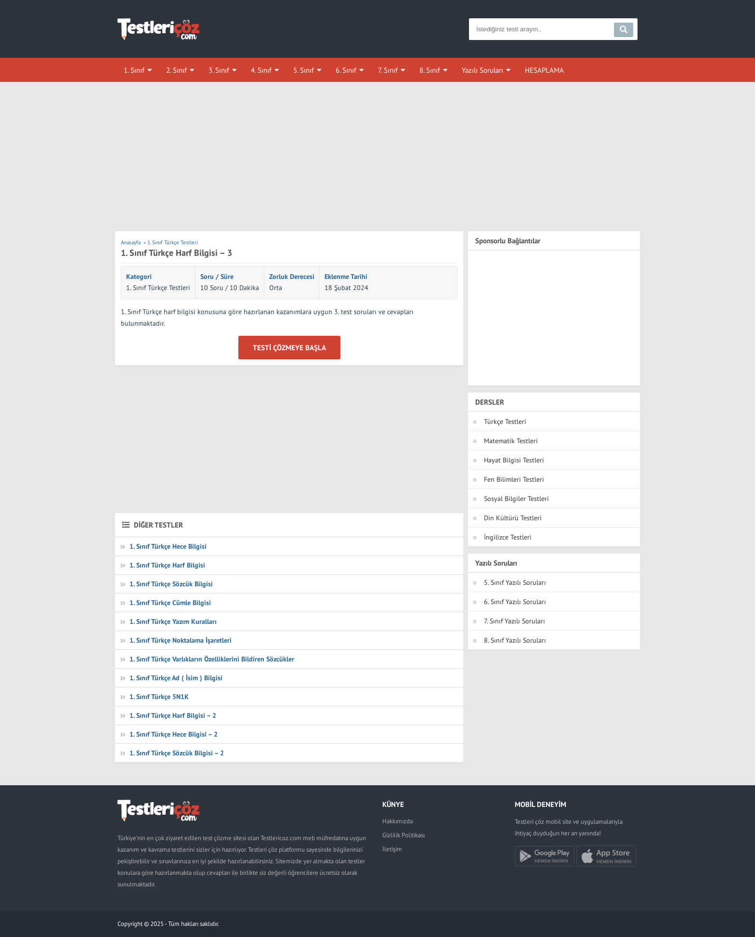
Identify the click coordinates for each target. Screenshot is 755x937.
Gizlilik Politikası (403, 835)
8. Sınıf (429, 70)
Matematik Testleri (511, 440)
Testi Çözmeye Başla (289, 347)
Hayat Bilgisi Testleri (514, 460)
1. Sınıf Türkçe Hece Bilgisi (168, 546)
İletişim (392, 849)
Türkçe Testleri (505, 421)
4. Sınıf (261, 70)
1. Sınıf (134, 70)
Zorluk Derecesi (291, 276)
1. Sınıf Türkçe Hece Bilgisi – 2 (174, 734)
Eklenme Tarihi (346, 276)
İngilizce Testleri (508, 537)
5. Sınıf (303, 70)
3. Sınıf (218, 70)
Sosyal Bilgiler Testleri (516, 498)
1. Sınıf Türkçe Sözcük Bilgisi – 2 (177, 753)
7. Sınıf (388, 70)
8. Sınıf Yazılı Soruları (515, 640)
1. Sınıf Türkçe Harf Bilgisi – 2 (173, 715)
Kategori (139, 276)
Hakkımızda (397, 821)
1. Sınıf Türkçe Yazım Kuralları (173, 621)
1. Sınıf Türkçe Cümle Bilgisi (170, 602)
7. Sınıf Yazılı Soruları (514, 621)
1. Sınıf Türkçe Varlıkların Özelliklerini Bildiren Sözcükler (212, 659)
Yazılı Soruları (482, 70)
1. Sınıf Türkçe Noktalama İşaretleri (181, 640)
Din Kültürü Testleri (513, 518)
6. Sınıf (346, 70)
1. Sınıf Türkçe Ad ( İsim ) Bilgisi (176, 677)
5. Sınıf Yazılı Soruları (515, 582)
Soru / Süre (217, 276)
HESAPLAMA (544, 70)
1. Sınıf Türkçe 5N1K (159, 696)
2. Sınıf (176, 70)
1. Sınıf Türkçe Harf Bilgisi (167, 565)
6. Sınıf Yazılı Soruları (515, 601)
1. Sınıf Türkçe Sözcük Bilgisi (171, 584)
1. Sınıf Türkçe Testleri (158, 287)
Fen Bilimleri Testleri (514, 479)
